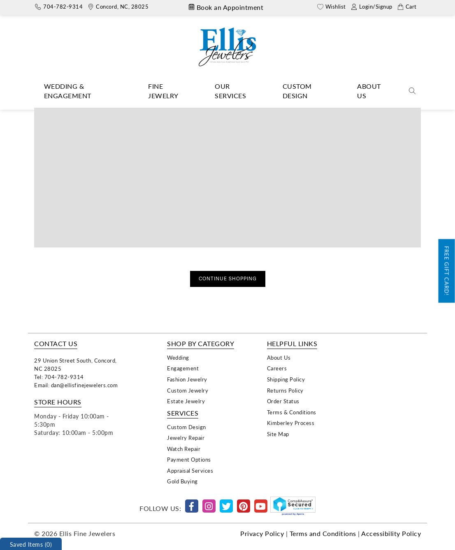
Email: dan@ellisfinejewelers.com (76, 384)
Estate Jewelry (186, 400)
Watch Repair (183, 448)
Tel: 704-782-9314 (59, 376)
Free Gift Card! (446, 271)
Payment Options (189, 459)
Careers (277, 368)
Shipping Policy (286, 379)
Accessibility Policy (391, 533)
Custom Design (297, 91)
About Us (369, 91)
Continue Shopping (228, 278)
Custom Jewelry (187, 390)
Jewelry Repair (185, 437)
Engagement (183, 368)
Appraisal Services (190, 470)
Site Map (278, 433)
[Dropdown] (83, 91)
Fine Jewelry (163, 91)
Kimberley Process (291, 422)
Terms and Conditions (323, 533)
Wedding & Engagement (67, 91)
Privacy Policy (262, 533)
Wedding (178, 357)
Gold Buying (182, 481)
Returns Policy (285, 390)
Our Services (230, 91)
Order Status (283, 400)
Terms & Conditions (291, 412)
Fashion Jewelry (187, 379)
